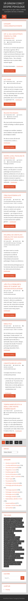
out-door (7, 79)
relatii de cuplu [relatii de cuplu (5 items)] (15, 554)
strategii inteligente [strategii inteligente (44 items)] (10, 561)
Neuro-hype (9, 477)
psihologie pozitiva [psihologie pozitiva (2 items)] (9, 552)
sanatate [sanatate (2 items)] (13, 556)
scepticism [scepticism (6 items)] (20, 556)
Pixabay (8, 588)
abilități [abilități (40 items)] (7, 517)
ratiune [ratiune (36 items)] (7, 554)
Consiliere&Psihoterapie (15, 42)
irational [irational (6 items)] (21, 540)
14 (16, 441)
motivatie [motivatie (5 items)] (15, 544)
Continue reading (9, 70)
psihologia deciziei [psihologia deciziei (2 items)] (9, 550)
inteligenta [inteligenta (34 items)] (13, 540)
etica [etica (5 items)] (13, 527)
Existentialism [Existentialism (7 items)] (17, 529)
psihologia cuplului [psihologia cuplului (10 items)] (18, 548)
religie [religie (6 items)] (6, 556)
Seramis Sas (17, 199)
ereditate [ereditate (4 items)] (7, 527)
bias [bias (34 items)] (12, 519)
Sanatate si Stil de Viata (12, 504)
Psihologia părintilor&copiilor (14, 484)
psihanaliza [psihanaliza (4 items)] (7, 548)
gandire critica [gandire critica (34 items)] (8, 532)
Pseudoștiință (9, 480)
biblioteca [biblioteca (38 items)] (18, 519)
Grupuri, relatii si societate (16, 202)
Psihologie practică (11, 493)
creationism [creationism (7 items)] (7, 521)
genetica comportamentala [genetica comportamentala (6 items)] (11, 538)
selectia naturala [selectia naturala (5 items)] (9, 559)
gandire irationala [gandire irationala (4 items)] (9, 534)
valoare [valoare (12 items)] (17, 563)
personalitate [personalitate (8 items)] (8, 546)
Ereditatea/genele (11, 471)
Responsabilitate (8, 44)
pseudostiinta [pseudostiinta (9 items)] (17, 546)
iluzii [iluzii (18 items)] (6, 540)
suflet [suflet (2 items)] (19, 561)
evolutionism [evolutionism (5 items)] (8, 529)
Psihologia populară (11, 489)
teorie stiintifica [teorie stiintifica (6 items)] (9, 563)
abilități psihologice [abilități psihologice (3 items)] (16, 517)
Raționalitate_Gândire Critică (14, 497)
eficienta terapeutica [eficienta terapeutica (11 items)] (17, 525)
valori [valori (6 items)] (6, 565)
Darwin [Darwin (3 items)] (19, 523)
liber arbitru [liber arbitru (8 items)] (8, 542)
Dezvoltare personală (12, 466)
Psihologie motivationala (13, 491)
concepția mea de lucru (12, 362)
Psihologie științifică (9, 163)
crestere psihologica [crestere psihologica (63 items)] (10, 523)
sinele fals (8, 323)
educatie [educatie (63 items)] (7, 525)
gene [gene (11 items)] (18, 536)
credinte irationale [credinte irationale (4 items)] (17, 521)
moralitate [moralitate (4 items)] (7, 544)
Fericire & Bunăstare (11, 473)
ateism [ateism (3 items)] (6, 519)
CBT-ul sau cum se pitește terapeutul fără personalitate (13, 36)
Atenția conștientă (13, 116)
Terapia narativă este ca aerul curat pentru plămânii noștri (13, 405)
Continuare (20, 66)
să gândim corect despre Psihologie (14, 4)
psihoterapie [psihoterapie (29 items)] (20, 552)
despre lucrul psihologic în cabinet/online (14, 156)
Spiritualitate (9, 506)
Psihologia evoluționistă (12, 482)
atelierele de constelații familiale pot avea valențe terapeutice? (14, 236)
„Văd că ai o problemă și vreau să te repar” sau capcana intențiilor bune (13, 285)
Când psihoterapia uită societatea (12, 196)
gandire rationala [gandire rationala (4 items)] (9, 536)
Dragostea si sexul (11, 468)
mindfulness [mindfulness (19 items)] (17, 542)
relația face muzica (11, 112)
